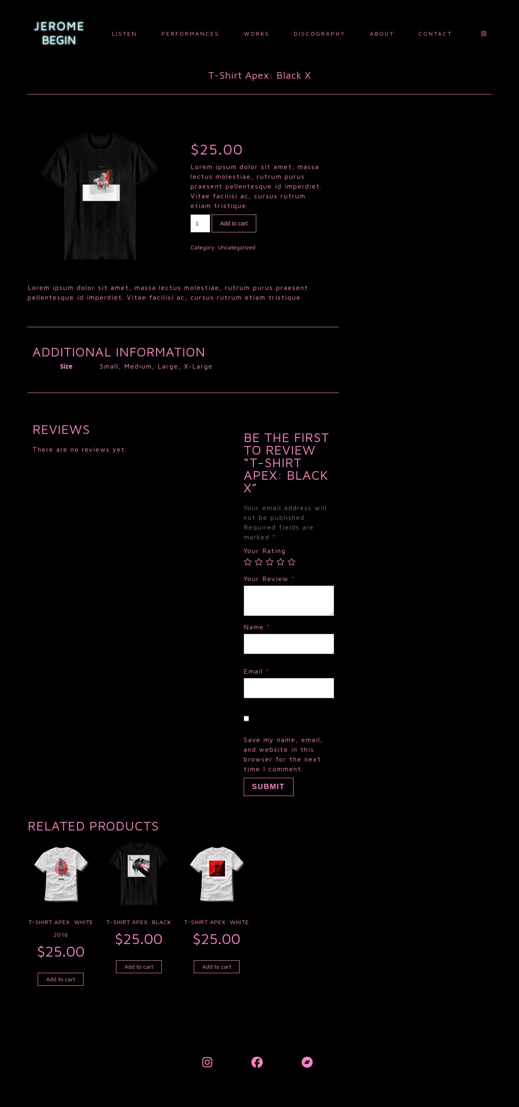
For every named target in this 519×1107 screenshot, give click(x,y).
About (382, 33)
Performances (190, 33)
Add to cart (234, 223)
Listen (124, 33)
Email (257, 671)
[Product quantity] (200, 223)
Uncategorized (236, 247)
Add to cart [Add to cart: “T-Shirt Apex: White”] (216, 966)
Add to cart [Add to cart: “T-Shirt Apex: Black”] (138, 966)
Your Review (269, 578)
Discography (319, 33)
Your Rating (265, 550)
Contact (435, 33)
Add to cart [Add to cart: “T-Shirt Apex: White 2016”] (60, 979)
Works (257, 33)
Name (257, 627)
